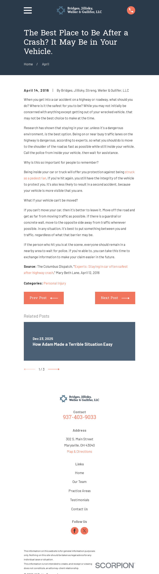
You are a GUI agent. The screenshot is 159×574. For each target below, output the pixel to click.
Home (79, 473)
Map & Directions (79, 451)
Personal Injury (54, 283)
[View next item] (53, 369)
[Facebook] (74, 531)
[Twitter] (84, 531)
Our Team (79, 481)
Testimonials (79, 500)
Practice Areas (80, 491)
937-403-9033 (79, 417)
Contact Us (79, 509)
